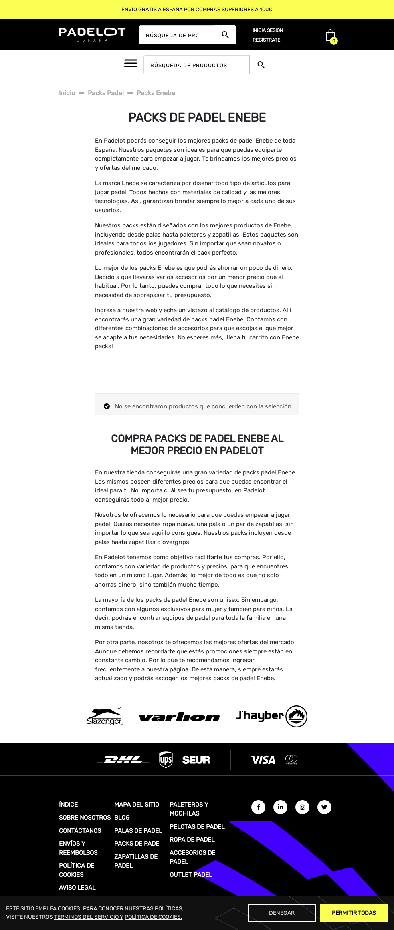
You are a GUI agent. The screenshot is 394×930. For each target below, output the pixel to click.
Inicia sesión (268, 30)
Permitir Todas (354, 913)
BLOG (121, 817)
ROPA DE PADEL (192, 839)
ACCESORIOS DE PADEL (192, 857)
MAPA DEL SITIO (136, 804)
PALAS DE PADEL (138, 830)
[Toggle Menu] (130, 63)
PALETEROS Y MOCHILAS (189, 809)
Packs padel (106, 93)
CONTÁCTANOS (80, 830)
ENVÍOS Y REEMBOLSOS (78, 848)
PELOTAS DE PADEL (197, 826)
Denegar (282, 913)
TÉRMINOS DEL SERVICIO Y (88, 917)
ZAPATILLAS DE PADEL (136, 861)
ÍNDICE (68, 804)
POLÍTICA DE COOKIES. (153, 917)
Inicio (67, 93)
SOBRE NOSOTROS (85, 817)
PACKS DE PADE (136, 843)
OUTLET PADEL (191, 874)
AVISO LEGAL (77, 887)
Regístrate (266, 40)
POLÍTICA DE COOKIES (76, 870)
